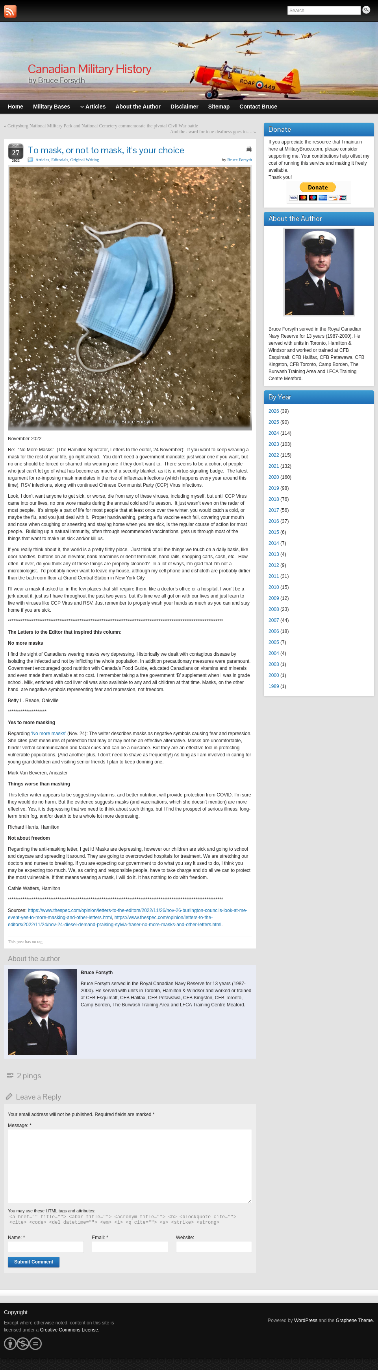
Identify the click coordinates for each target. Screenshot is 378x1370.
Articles (42, 159)
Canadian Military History (89, 69)
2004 (274, 653)
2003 (274, 664)
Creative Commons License (69, 1330)
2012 (274, 565)
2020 (274, 477)
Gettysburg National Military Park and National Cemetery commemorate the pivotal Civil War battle (102, 126)
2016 (274, 521)
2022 (274, 455)
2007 (274, 620)
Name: (16, 1237)
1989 (274, 686)
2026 (274, 411)
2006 (274, 631)
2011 (274, 576)
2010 (274, 587)
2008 (274, 609)
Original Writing (84, 159)
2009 (274, 598)
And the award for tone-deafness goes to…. (211, 131)
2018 (274, 499)
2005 (274, 642)
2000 (274, 675)
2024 (274, 433)
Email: (100, 1237)
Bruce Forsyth (239, 159)
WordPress (305, 1320)
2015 (274, 532)
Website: (185, 1237)
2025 (274, 422)
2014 (274, 543)
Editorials (59, 159)
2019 (274, 488)
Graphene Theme (354, 1320)
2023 (274, 444)
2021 (274, 466)
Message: (20, 1125)
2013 (274, 554)
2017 (274, 510)
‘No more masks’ (48, 733)
